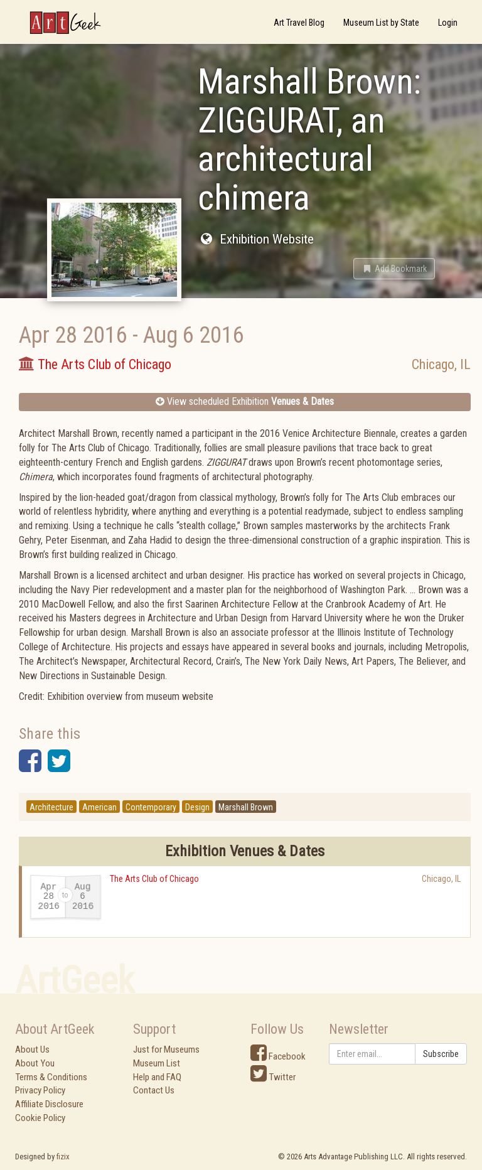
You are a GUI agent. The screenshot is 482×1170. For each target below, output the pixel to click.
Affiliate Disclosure (49, 1104)
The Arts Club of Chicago (154, 879)
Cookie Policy (40, 1118)
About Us (32, 1049)
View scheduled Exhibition (245, 401)
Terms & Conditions (51, 1077)
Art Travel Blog (299, 23)
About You (35, 1063)
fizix (63, 1156)
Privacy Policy (40, 1090)
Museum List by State (381, 23)
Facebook (278, 1056)
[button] (394, 268)
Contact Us (153, 1090)
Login (448, 23)
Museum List (156, 1063)
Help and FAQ (157, 1077)
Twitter (273, 1077)
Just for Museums (166, 1049)
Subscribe (441, 1054)
